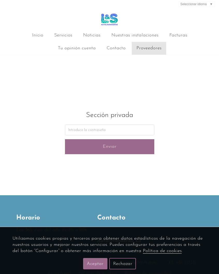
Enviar (109, 146)
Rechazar (122, 263)
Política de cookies (162, 250)
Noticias (91, 35)
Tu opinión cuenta (77, 48)
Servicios (63, 35)
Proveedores (149, 48)
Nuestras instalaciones (134, 35)
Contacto (116, 48)
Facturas (178, 35)
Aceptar (95, 263)
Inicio (37, 35)
